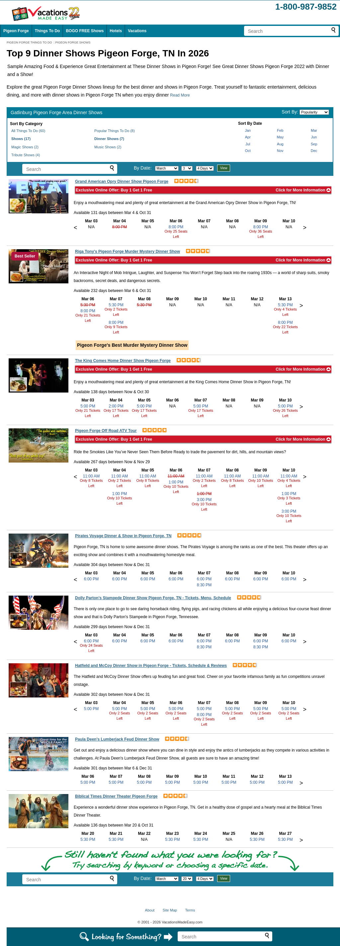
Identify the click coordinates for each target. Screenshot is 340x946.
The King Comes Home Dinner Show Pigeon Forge (123, 360)
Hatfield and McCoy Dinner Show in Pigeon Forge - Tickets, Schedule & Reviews (151, 665)
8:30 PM (204, 585)
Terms (190, 910)
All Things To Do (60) (28, 131)
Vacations (137, 31)
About (150, 910)
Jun (314, 137)
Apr (248, 137)
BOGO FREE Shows (85, 31)
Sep (314, 144)
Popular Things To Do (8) (114, 131)
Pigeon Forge (16, 31)
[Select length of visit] (205, 168)
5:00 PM (87, 406)
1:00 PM (119, 493)
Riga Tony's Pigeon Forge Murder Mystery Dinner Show (127, 251)
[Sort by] (314, 112)
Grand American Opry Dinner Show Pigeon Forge (121, 181)
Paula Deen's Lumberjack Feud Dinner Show (117, 739)
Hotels (116, 31)
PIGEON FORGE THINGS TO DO (29, 42)
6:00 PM (91, 579)
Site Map (170, 910)
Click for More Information (303, 190)
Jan (248, 130)
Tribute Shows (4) (25, 155)
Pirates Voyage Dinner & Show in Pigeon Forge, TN (123, 536)
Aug (280, 144)
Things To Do (47, 31)
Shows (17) (21, 139)
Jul (247, 144)
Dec (314, 151)
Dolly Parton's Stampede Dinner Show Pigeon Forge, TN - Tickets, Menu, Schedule (153, 598)
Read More (180, 95)
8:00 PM (119, 227)
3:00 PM (204, 499)
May (280, 137)
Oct (248, 151)
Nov (280, 151)
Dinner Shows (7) (109, 139)
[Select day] (187, 168)
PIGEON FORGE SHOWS (73, 42)
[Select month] (167, 168)
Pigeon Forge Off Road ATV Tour (106, 430)
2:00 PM (116, 406)
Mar (314, 130)
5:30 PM (87, 305)
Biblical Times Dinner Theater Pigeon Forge (116, 796)
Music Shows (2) (107, 147)
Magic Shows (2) (25, 147)
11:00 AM (91, 476)
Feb (280, 130)
